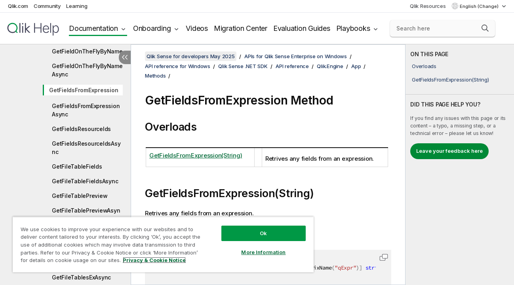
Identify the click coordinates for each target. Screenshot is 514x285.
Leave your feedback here (449, 151)
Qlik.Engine (330, 66)
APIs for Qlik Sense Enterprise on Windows (295, 56)
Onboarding (152, 28)
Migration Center (240, 28)
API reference (292, 66)
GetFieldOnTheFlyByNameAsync (87, 70)
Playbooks (353, 28)
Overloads (424, 66)
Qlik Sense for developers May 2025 (191, 56)
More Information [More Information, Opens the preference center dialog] (261, 252)
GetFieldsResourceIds (81, 128)
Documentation (93, 28)
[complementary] (459, 164)
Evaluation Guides (301, 28)
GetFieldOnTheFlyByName (87, 51)
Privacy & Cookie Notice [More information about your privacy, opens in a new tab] (154, 260)
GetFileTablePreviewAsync (86, 214)
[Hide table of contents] (125, 57)
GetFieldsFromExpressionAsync (86, 110)
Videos (197, 28)
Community (47, 6)
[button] (485, 28)
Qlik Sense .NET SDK (242, 66)
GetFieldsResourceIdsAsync (86, 147)
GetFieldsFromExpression (83, 90)
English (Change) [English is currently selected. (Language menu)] (480, 6)
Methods (155, 75)
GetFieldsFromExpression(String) (450, 79)
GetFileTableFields (77, 166)
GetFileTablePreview (79, 195)
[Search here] (442, 28)
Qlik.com (18, 6)
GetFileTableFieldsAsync (85, 181)
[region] (162, 244)
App (356, 66)
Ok (261, 233)
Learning (76, 6)
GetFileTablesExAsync (81, 277)
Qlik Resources (428, 6)
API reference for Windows (177, 66)
